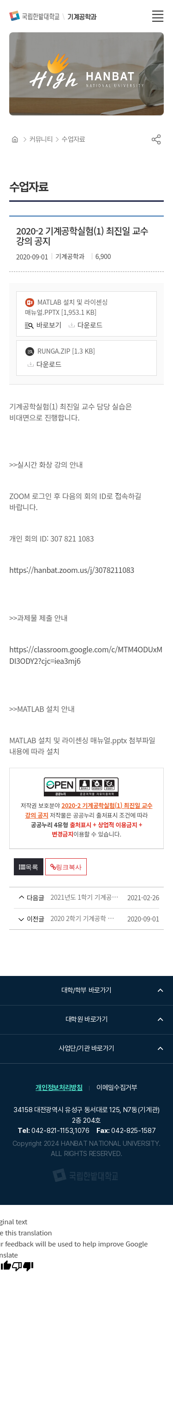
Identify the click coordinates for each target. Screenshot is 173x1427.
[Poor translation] (23, 1267)
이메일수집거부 (116, 1088)
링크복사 (66, 867)
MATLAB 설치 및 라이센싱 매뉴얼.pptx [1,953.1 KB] (66, 307)
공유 (156, 139)
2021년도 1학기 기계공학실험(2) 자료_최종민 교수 (69, 898)
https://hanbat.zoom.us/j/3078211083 (71, 569)
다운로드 (84, 325)
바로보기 (43, 325)
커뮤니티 (41, 139)
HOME (14, 139)
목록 (28, 867)
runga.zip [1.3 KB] (60, 351)
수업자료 (73, 139)
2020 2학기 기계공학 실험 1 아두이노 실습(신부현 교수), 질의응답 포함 (69, 919)
